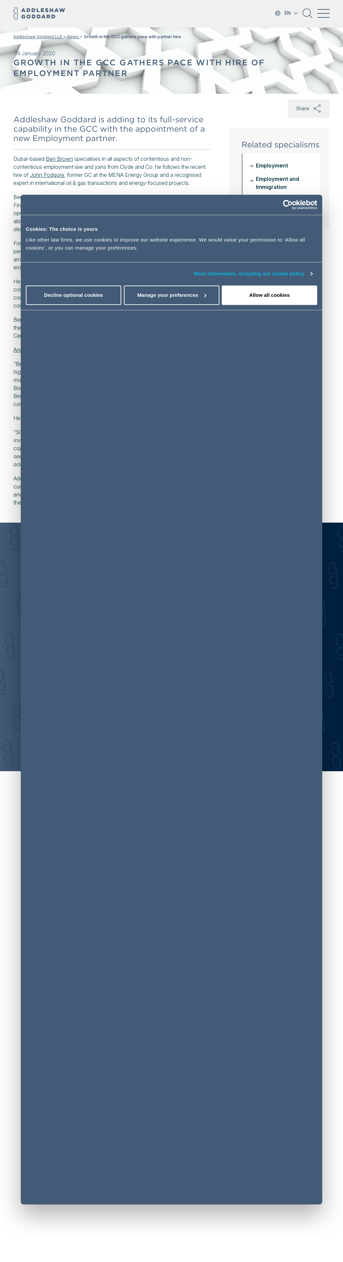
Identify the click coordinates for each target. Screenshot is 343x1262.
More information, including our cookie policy (249, 274)
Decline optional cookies (73, 295)
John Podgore (47, 175)
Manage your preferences (171, 295)
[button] (307, 15)
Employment (272, 165)
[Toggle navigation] (324, 13)
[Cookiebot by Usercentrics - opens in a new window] (288, 205)
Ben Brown (59, 158)
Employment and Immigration (277, 183)
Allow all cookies (269, 295)
